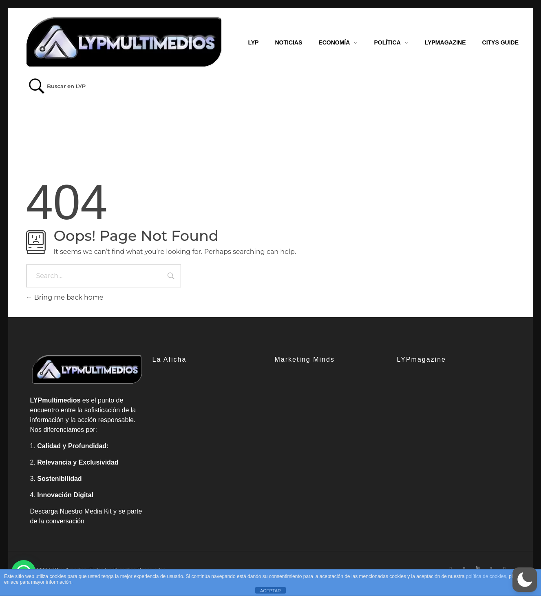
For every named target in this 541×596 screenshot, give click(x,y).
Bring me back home (65, 297)
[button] (524, 579)
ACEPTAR (270, 590)
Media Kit (98, 511)
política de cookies (486, 576)
